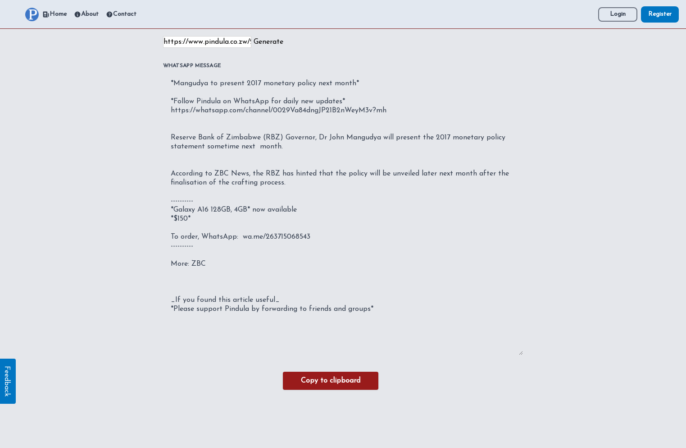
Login (618, 14)
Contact (121, 14)
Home (54, 14)
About (86, 14)
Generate (268, 42)
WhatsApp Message (192, 66)
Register (660, 14)
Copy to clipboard (330, 380)
